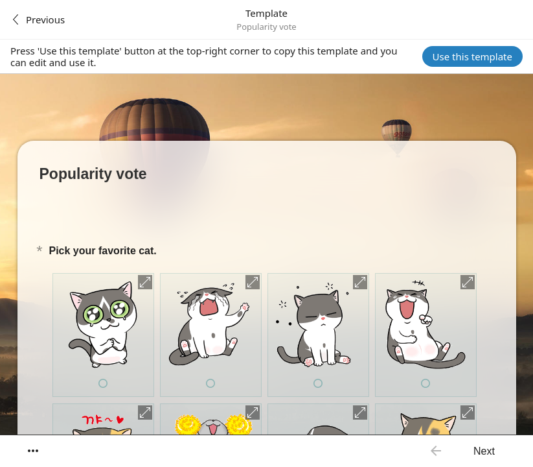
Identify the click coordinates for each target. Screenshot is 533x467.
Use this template (472, 56)
